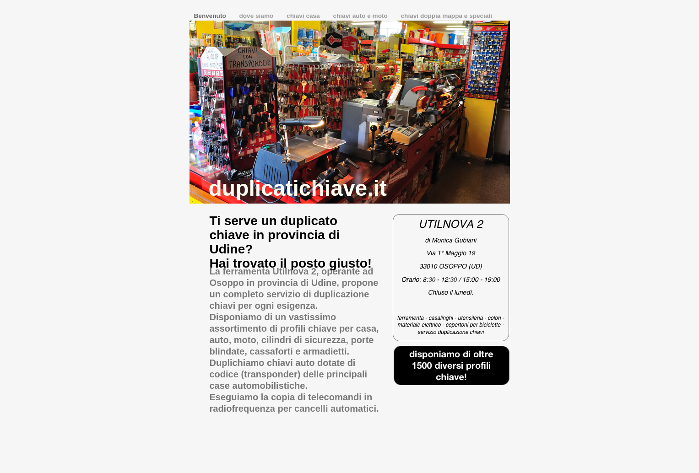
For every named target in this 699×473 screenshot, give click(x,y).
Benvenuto (211, 15)
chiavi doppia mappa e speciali (446, 15)
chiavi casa (304, 15)
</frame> (452, 400)
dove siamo (257, 15)
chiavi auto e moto (361, 15)
